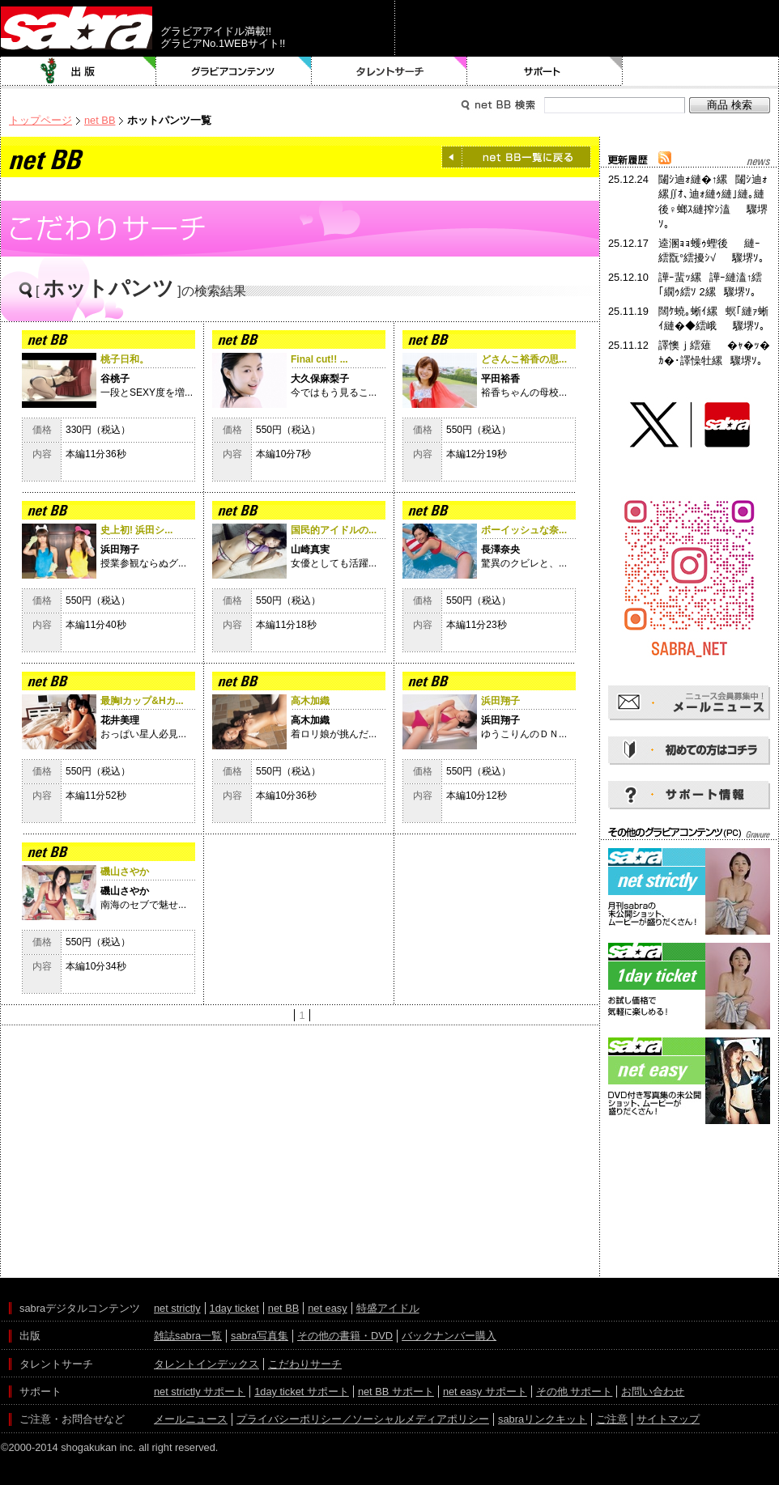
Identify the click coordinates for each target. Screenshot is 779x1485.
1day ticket (234, 1308)
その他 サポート (574, 1391)
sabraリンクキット (542, 1419)
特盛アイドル (387, 1308)
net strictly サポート (199, 1391)
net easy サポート (485, 1391)
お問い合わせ (652, 1391)
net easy (327, 1308)
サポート (545, 71)
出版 (78, 71)
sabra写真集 (259, 1336)
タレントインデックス (206, 1364)
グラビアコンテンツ (234, 71)
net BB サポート (396, 1391)
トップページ (40, 120)
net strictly (177, 1308)
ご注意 (612, 1419)
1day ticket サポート (301, 1391)
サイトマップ (668, 1419)
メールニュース (191, 1419)
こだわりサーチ (305, 1364)
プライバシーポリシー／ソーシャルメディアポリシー (362, 1419)
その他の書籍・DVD (345, 1336)
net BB (99, 120)
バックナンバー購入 (449, 1336)
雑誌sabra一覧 (188, 1336)
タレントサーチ (389, 71)
